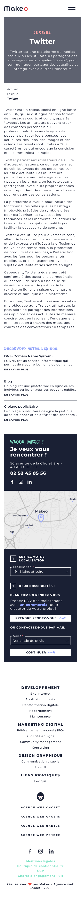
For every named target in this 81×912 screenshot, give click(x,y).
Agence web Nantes (40, 825)
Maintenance (40, 716)
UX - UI (40, 767)
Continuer (40, 652)
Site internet (40, 693)
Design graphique (40, 755)
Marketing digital (40, 724)
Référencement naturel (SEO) (40, 730)
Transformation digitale (40, 705)
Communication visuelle (41, 761)
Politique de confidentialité (40, 866)
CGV (40, 871)
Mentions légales (40, 861)
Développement (40, 688)
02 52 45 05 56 (28, 473)
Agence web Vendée (40, 835)
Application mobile (40, 699)
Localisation (22, 566)
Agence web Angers (40, 816)
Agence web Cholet (40, 807)
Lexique (40, 781)
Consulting (40, 747)
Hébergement (40, 711)
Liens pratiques (40, 775)
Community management (40, 742)
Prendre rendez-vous (40, 618)
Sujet (17, 636)
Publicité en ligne (40, 736)
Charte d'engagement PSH (40, 876)
